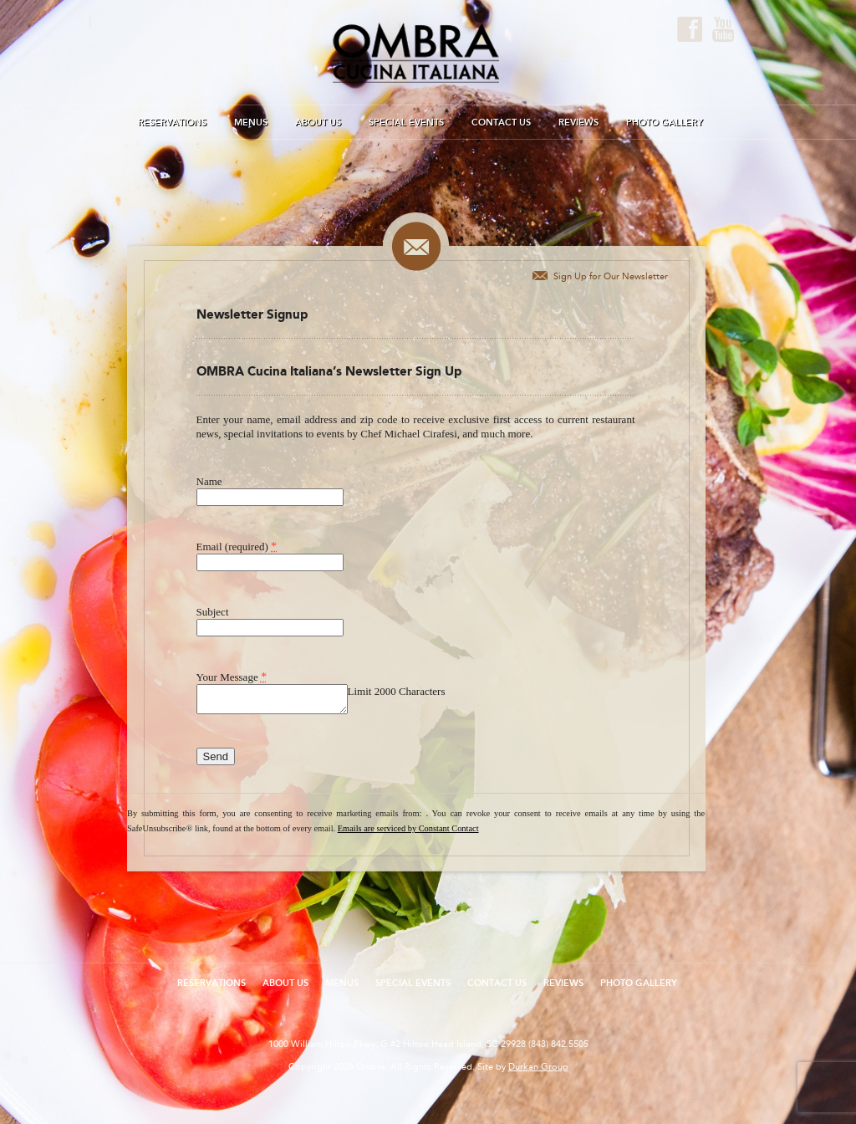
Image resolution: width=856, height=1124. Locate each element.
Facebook (689, 29)
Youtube (723, 29)
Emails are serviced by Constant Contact (408, 828)
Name (209, 481)
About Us (318, 122)
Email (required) (237, 546)
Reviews (578, 122)
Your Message (232, 676)
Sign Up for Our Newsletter (610, 276)
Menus (251, 122)
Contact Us (501, 122)
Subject (212, 611)
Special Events (406, 122)
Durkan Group (538, 1066)
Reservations (172, 122)
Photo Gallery (664, 122)
